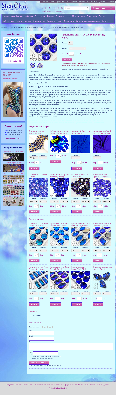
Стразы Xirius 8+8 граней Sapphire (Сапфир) (59, 175)
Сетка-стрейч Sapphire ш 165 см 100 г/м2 (80, 132)
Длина (43, 155)
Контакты (111, 2)
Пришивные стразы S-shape (13, 185)
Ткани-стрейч (92, 16)
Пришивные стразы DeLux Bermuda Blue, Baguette (38, 268)
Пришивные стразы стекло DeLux (36, 27)
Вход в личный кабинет (13, 386)
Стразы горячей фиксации (44, 16)
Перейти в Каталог (11, 79)
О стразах (44, 2)
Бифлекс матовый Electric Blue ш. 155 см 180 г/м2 (102, 132)
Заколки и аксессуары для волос (88, 21)
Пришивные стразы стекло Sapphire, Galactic (102, 268)
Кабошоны (29, 16)
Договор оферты (83, 386)
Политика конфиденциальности (66, 386)
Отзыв (31, 342)
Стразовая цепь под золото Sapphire (36, 132)
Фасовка (64, 48)
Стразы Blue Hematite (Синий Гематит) (79, 175)
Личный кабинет (92, 2)
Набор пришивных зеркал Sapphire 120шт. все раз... (59, 132)
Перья (59, 21)
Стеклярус (51, 21)
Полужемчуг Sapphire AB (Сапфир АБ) (38, 175)
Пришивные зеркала (23, 21)
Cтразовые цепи (39, 21)
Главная (4, 27)
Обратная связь (28, 386)
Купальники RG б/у (63, 2)
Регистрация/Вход (96, 386)
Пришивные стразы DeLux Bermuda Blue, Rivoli (38, 224)
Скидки (52, 2)
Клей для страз (8, 21)
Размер (64, 43)
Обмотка (105, 21)
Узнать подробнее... (13, 138)
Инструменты (69, 21)
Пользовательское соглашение (45, 386)
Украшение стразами (78, 2)
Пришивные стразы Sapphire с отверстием (101, 175)
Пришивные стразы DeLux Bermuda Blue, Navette (80, 224)
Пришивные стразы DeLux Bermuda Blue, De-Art (59, 268)
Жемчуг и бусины (78, 16)
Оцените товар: (34, 327)
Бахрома (102, 16)
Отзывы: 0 (32, 311)
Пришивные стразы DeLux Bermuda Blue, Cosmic (102, 224)
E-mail (31, 336)
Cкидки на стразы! (13, 126)
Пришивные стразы (63, 16)
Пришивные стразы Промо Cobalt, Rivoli (78, 268)
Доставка (102, 2)
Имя (30, 330)
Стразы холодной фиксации (13, 16)
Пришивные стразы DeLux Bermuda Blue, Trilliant (59, 224)
